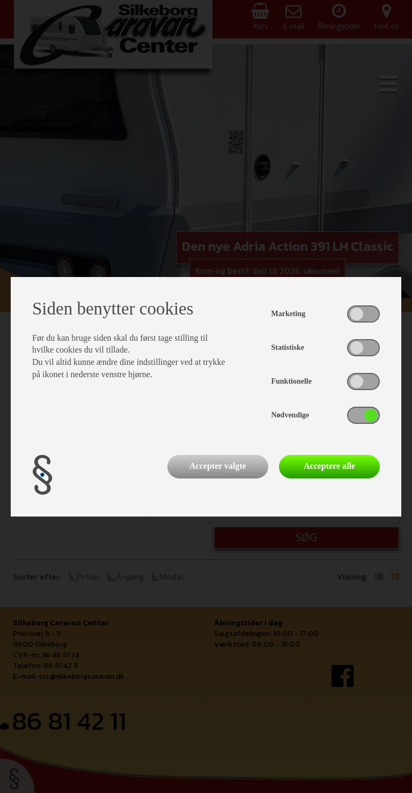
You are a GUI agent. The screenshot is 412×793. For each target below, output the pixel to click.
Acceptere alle (329, 465)
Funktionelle (291, 381)
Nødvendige (290, 415)
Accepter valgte (217, 465)
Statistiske (287, 347)
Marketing (288, 314)
